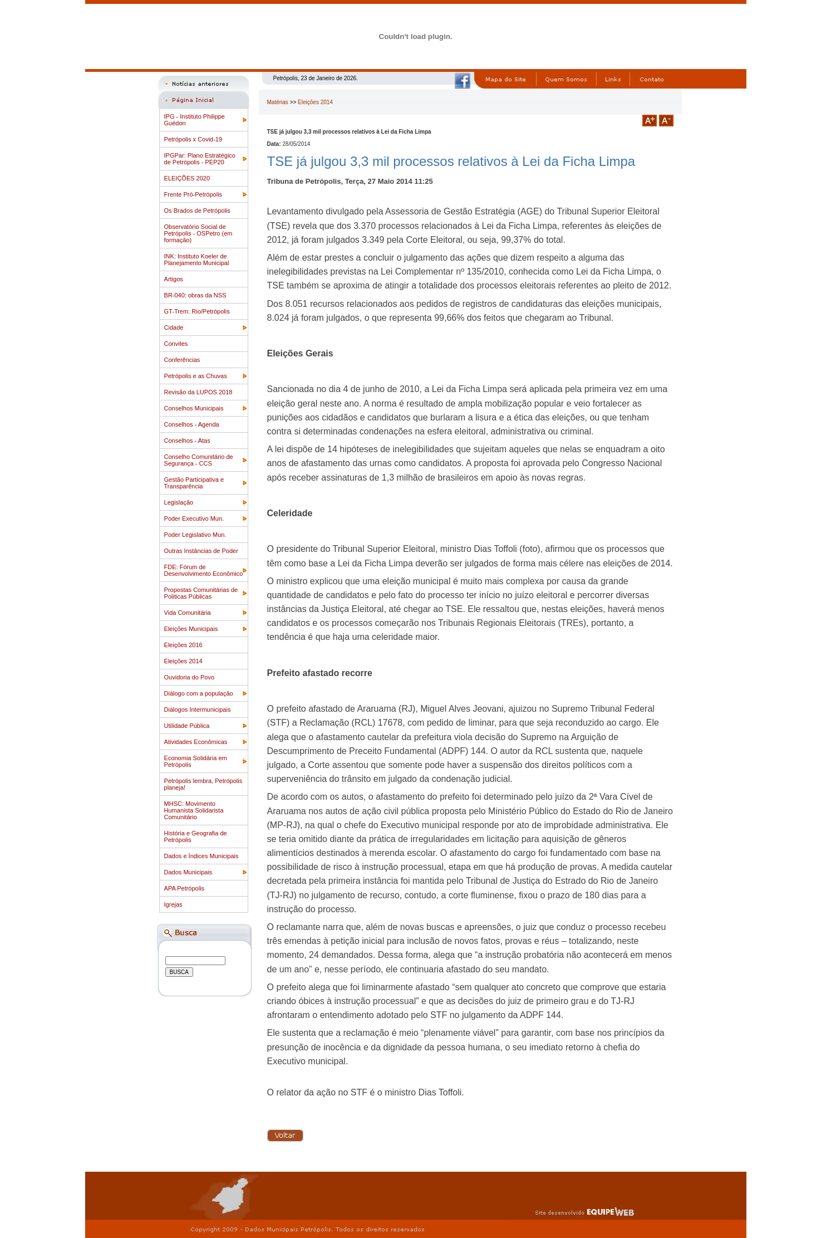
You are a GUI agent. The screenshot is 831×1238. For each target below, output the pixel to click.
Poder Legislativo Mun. (195, 534)
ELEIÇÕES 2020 (187, 178)
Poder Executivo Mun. (194, 518)
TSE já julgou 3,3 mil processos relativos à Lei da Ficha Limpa (451, 161)
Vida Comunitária (187, 612)
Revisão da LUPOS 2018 (198, 392)
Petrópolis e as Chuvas (195, 376)
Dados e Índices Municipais (201, 856)
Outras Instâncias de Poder (201, 550)
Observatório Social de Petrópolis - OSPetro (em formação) (198, 233)
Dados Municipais (188, 872)
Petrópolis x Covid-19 (193, 139)
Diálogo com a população (198, 693)
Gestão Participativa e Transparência (194, 483)
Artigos (173, 279)
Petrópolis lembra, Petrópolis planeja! (203, 784)
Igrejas (173, 904)
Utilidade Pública (187, 725)
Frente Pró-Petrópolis (193, 194)
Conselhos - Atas (187, 440)
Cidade (174, 327)
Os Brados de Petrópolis (197, 210)
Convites (176, 343)
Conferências (182, 359)
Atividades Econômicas (196, 741)
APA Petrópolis (184, 888)
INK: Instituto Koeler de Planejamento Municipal (196, 259)
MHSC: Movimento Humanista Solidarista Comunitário (194, 810)
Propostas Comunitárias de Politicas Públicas (201, 593)
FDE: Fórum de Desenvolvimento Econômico (203, 570)
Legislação (179, 502)
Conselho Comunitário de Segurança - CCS (198, 460)
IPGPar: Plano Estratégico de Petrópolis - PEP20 (199, 158)
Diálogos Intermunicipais (197, 709)
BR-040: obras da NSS (195, 295)
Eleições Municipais (191, 628)
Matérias (277, 102)
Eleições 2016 (183, 645)
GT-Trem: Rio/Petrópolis (197, 311)
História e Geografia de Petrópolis (195, 836)
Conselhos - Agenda (191, 424)
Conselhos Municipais (194, 408)
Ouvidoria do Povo (189, 677)
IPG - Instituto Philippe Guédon (194, 119)
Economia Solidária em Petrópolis (195, 761)
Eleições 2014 (183, 661)
